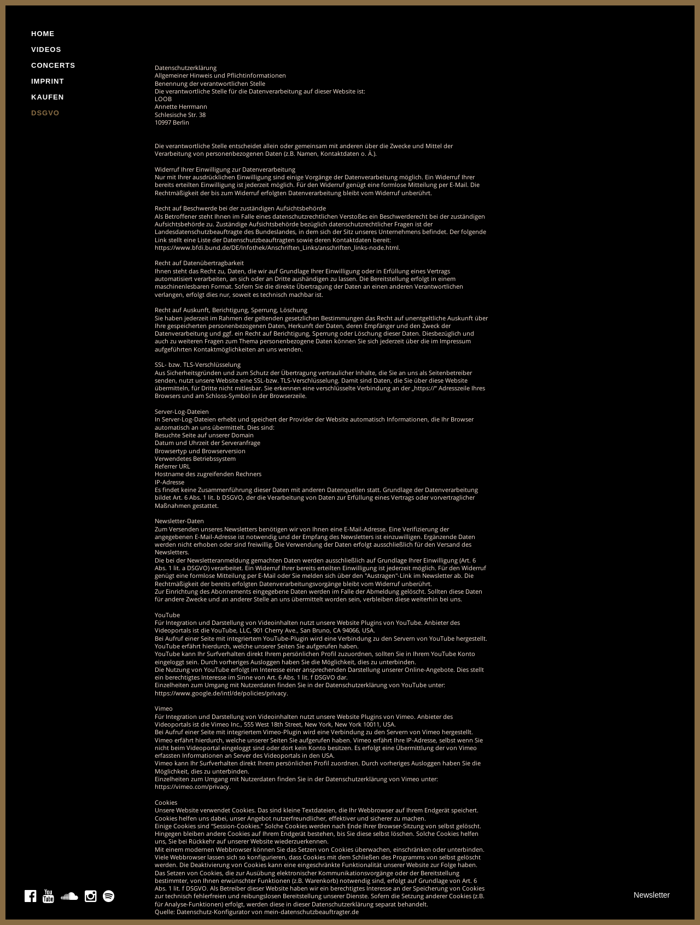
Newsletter (652, 895)
